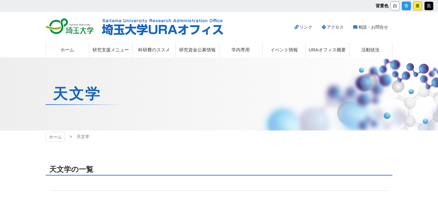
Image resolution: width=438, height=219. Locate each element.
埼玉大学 (69, 26)
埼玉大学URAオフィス (162, 27)
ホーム (55, 136)
